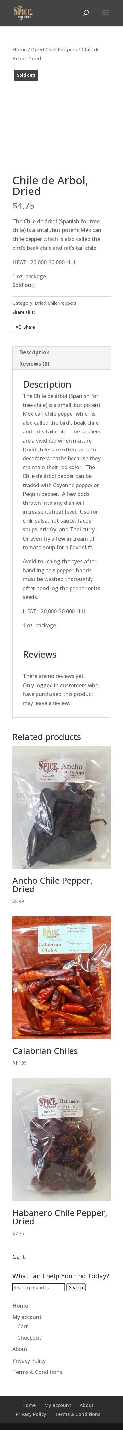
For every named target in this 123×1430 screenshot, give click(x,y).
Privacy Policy (29, 1360)
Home (19, 49)
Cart (22, 1326)
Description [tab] (34, 352)
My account (27, 1317)
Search (76, 1287)
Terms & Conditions (37, 1372)
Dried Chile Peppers (54, 49)
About (20, 1349)
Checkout (29, 1337)
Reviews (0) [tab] (34, 363)
